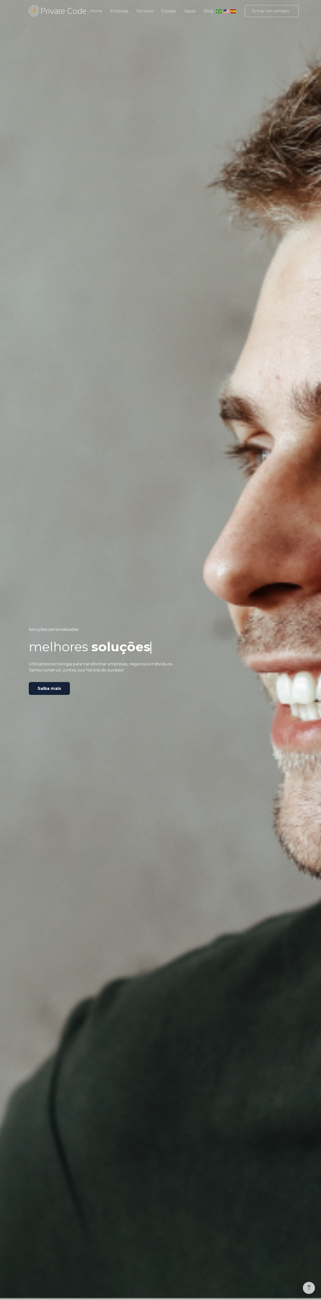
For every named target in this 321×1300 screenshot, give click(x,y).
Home (96, 11)
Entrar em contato (270, 11)
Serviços (145, 11)
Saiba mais (49, 688)
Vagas (190, 11)
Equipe (168, 11)
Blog (208, 11)
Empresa (119, 11)
